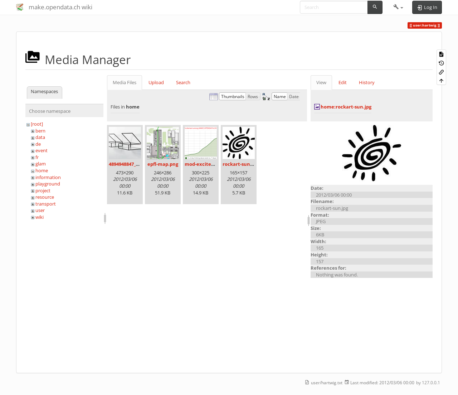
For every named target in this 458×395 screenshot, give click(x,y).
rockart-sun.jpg (240, 164)
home (41, 170)
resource (44, 197)
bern (40, 130)
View (321, 82)
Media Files (124, 82)
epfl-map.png (162, 164)
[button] (398, 7)
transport (45, 204)
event (41, 150)
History (367, 82)
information (48, 177)
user (40, 210)
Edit (342, 82)
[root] (37, 124)
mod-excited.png (204, 164)
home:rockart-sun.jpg (346, 106)
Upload (156, 82)
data (40, 137)
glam (40, 163)
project (42, 190)
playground (47, 183)
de (38, 144)
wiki (39, 217)
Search (183, 82)
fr (37, 157)
